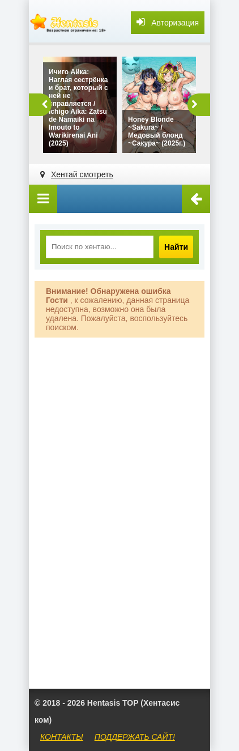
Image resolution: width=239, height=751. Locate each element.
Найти (176, 246)
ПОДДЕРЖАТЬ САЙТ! (135, 736)
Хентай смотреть (82, 174)
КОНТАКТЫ (61, 736)
